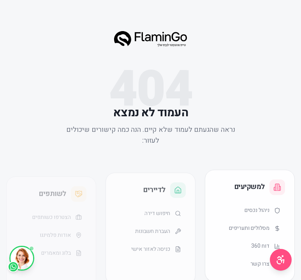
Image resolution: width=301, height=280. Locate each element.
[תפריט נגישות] (281, 260)
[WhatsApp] (21, 258)
